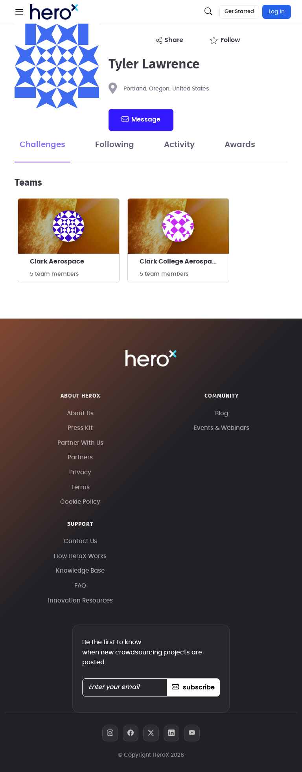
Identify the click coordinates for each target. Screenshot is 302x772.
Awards (240, 145)
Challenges (42, 145)
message (141, 119)
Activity (179, 145)
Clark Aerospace (57, 261)
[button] (19, 12)
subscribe (193, 687)
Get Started (239, 11)
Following (114, 145)
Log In (277, 12)
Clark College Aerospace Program (184, 261)
